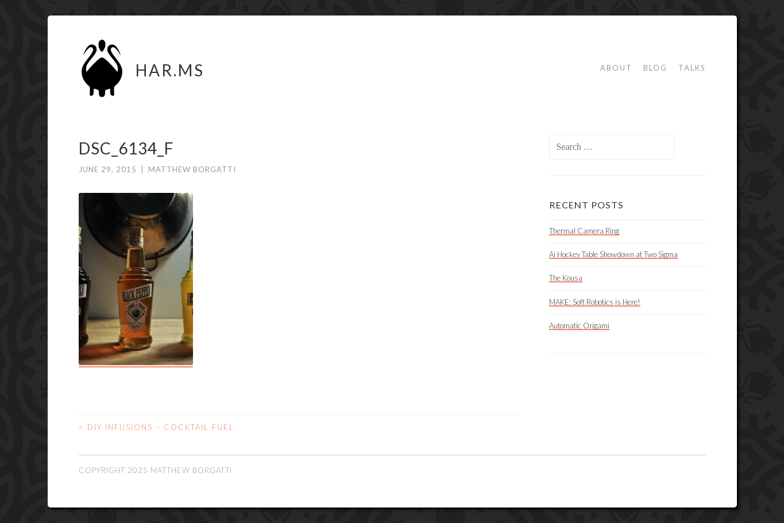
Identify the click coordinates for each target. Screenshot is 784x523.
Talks (692, 67)
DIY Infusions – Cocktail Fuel (156, 427)
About (616, 67)
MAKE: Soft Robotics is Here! (594, 302)
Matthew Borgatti (192, 169)
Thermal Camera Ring (584, 230)
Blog (655, 67)
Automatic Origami (579, 325)
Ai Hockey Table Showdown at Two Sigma (613, 254)
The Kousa (565, 277)
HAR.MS (170, 70)
